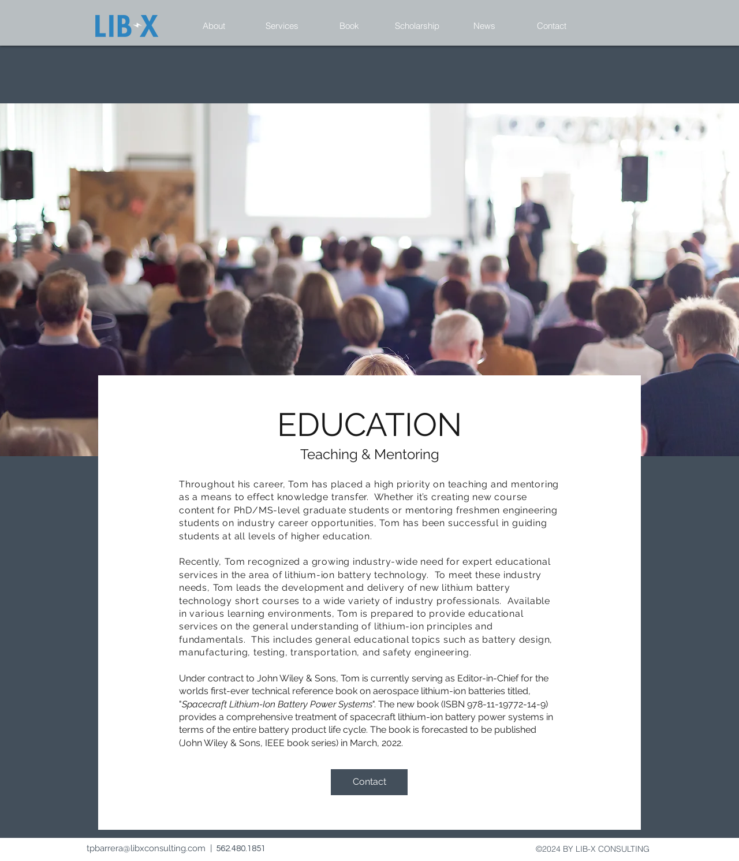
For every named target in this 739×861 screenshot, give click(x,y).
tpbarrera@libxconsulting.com (146, 848)
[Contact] (369, 782)
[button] (214, 26)
